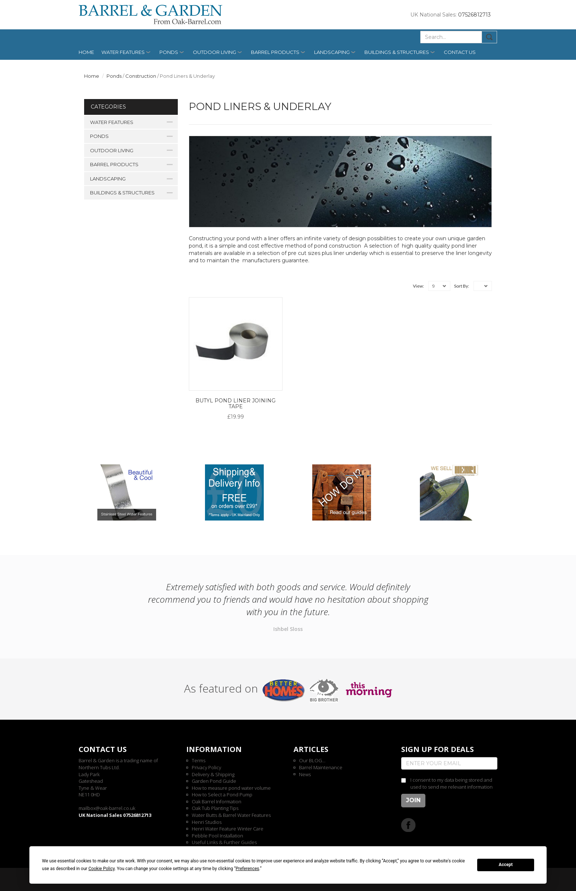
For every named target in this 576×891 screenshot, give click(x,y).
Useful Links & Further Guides (224, 842)
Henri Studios (207, 822)
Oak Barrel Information (216, 801)
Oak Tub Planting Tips (215, 808)
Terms (198, 760)
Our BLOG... (312, 760)
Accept (506, 864)
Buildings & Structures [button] (396, 52)
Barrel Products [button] (275, 52)
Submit (489, 37)
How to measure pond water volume (231, 788)
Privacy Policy (206, 767)
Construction (140, 76)
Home (86, 52)
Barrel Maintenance (320, 767)
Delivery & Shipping (213, 774)
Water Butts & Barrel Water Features (231, 815)
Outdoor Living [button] (214, 52)
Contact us (460, 52)
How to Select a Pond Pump (222, 794)
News (305, 774)
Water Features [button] (123, 52)
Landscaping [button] (332, 52)
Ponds (114, 76)
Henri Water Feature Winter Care (227, 828)
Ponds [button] (168, 52)
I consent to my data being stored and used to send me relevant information (451, 783)
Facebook (408, 825)
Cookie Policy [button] (102, 868)
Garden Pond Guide (214, 781)
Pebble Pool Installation (217, 835)
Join (413, 800)
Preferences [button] (247, 868)
